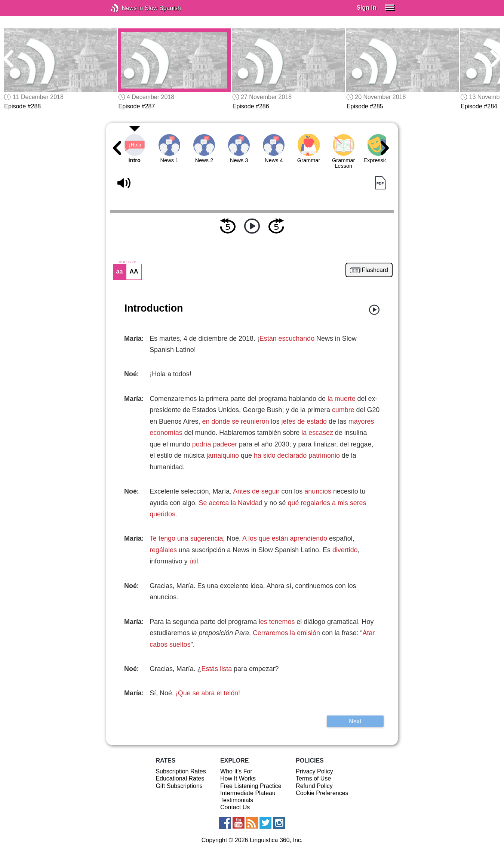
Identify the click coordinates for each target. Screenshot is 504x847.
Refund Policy (314, 786)
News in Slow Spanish (126, 8)
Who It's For (236, 771)
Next (355, 721)
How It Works (238, 778)
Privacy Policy (314, 771)
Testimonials (236, 800)
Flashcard (375, 270)
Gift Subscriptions (179, 786)
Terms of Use (313, 778)
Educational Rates (180, 778)
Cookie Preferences (322, 793)
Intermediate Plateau (248, 793)
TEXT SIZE (127, 262)
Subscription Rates (181, 771)
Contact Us (235, 807)
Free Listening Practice (251, 786)
